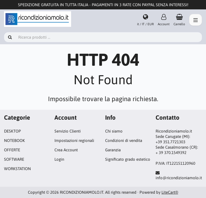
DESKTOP (12, 131)
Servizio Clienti (67, 131)
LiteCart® (169, 192)
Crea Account (66, 150)
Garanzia (113, 150)
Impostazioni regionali (74, 140)
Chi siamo (114, 131)
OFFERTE (12, 150)
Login (59, 159)
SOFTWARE (14, 159)
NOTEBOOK (14, 140)
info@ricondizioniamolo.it (179, 177)
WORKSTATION (17, 168)
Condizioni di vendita (123, 140)
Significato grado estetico (127, 159)
